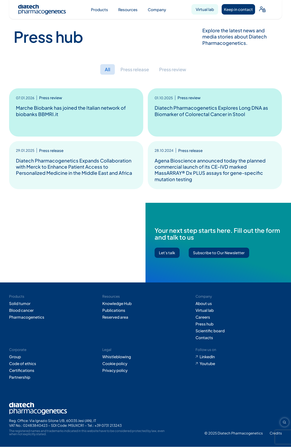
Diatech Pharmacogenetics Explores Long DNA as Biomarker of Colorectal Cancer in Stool (211, 111)
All (105, 69)
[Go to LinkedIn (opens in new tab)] (239, 356)
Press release (134, 69)
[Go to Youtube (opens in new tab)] (239, 363)
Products (99, 9)
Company (157, 9)
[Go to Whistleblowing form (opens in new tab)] (145, 356)
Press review (173, 69)
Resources (128, 9)
